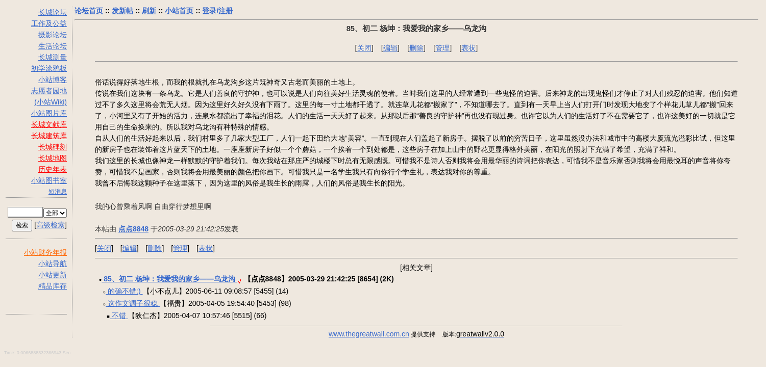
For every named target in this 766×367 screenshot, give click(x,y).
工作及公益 (49, 23)
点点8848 (133, 229)
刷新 (149, 11)
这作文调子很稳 (133, 303)
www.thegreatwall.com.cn (369, 334)
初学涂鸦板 (49, 68)
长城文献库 (49, 124)
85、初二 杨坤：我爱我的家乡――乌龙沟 (169, 279)
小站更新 (52, 275)
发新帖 (122, 11)
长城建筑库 (49, 136)
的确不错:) (124, 291)
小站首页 (179, 11)
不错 (119, 315)
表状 (468, 48)
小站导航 (52, 263)
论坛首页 (89, 11)
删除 (416, 48)
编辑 (390, 48)
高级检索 (50, 225)
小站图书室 (49, 180)
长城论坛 (52, 12)
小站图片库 (49, 113)
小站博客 (52, 79)
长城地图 (52, 158)
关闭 (364, 48)
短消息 (57, 191)
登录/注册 (217, 11)
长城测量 (52, 57)
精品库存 (52, 286)
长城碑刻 (52, 147)
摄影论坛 (52, 35)
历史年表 (52, 169)
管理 (442, 48)
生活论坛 (52, 46)
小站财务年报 (45, 252)
